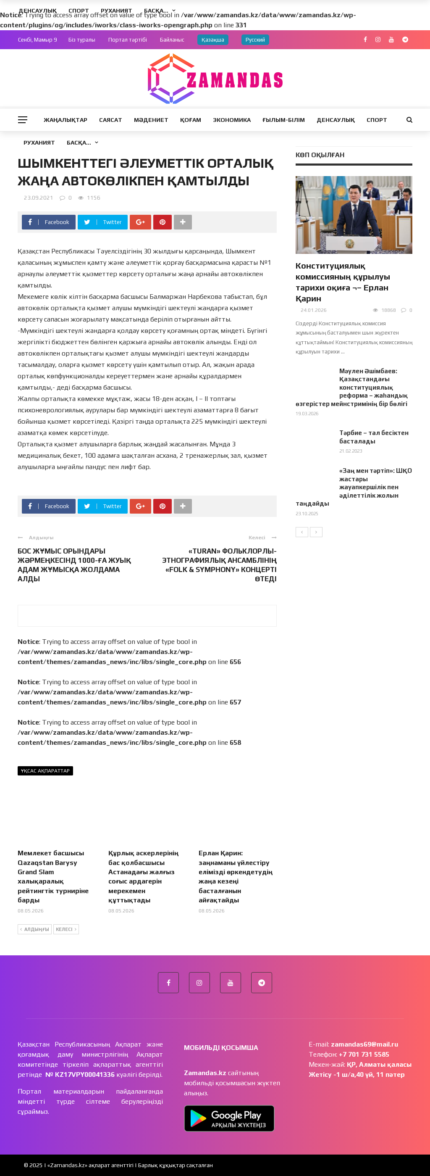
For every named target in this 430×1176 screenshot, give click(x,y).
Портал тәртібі (127, 40)
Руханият (39, 142)
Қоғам (190, 119)
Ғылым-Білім (283, 119)
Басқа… (79, 142)
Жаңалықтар (65, 119)
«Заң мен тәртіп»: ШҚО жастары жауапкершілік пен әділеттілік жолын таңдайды (354, 487)
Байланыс (172, 40)
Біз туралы (81, 40)
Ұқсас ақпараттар (45, 771)
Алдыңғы (34, 929)
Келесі (66, 929)
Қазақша (213, 40)
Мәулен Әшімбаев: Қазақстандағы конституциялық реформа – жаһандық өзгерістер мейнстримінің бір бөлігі (352, 387)
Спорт (377, 119)
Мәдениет (151, 119)
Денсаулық (336, 119)
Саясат (110, 119)
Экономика (232, 119)
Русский (255, 40)
